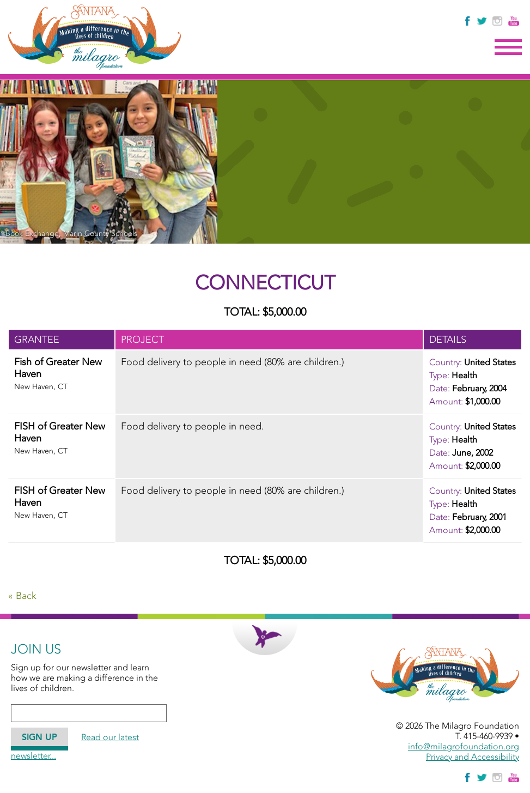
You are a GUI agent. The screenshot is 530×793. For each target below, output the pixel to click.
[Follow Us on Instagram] (498, 21)
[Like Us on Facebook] (468, 21)
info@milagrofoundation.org (463, 746)
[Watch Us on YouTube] (513, 21)
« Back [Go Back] (22, 596)
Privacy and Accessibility (472, 757)
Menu (508, 47)
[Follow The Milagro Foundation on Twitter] (481, 21)
